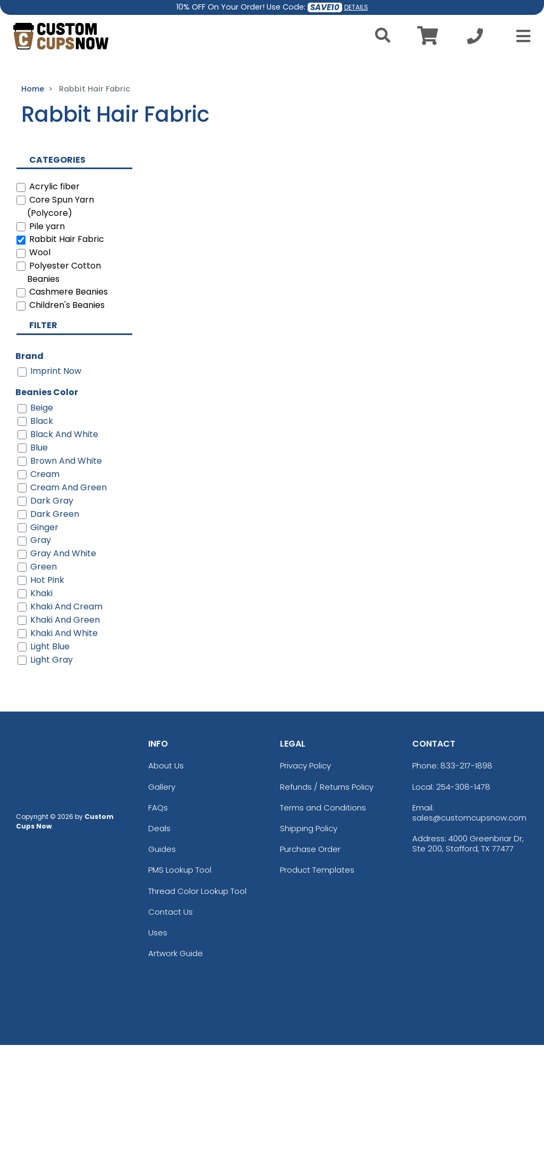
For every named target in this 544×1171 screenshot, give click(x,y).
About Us (166, 891)
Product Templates (317, 995)
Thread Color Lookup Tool (197, 1017)
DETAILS (356, 7)
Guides (162, 975)
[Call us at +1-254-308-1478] (475, 39)
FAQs (158, 933)
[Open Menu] (520, 36)
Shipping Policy (308, 954)
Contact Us (170, 1037)
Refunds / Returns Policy (326, 912)
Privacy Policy (305, 891)
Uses (157, 1058)
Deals (159, 954)
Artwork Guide (175, 1079)
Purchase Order (310, 975)
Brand (29, 482)
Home (32, 215)
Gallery (161, 912)
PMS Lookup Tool (179, 995)
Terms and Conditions (323, 933)
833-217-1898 (466, 891)
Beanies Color (46, 518)
